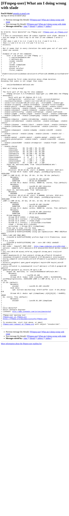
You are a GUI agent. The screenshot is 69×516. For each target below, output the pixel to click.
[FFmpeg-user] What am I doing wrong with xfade (46, 24)
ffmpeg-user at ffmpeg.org (55, 32)
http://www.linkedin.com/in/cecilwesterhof (31, 368)
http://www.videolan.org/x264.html (49, 289)
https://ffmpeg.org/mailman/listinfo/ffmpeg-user (25, 376)
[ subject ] (40, 26)
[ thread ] (32, 26)
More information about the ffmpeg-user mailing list (21, 403)
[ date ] (25, 26)
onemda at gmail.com (21, 13)
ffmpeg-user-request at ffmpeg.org (18, 383)
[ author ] (48, 26)
